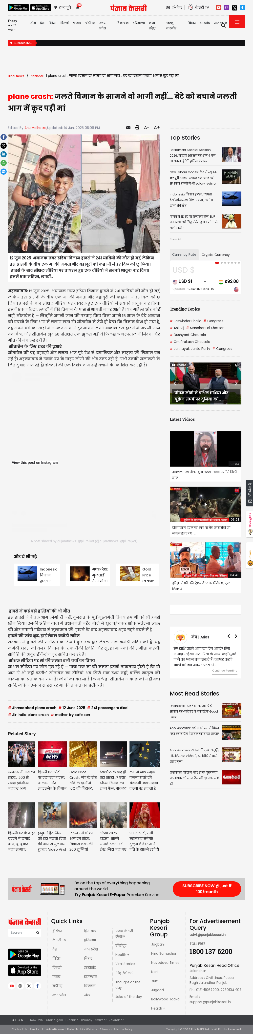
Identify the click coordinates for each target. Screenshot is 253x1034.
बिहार (192, 23)
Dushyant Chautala (188, 335)
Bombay (86, 1020)
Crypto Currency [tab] (216, 255)
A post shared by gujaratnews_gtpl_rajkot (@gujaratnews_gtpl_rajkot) (84, 541)
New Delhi (36, 1020)
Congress (213, 321)
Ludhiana (72, 1020)
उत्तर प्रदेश (102, 25)
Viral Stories (125, 964)
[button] (175, 383)
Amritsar (100, 1020)
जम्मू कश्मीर (171, 25)
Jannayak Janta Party (190, 348)
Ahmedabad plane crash (32, 708)
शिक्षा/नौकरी (124, 973)
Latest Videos (182, 419)
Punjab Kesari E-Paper (104, 895)
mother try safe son (70, 715)
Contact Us (19, 1029)
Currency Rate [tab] (184, 254)
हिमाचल (90, 931)
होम (33, 23)
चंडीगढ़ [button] (90, 23)
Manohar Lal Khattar (205, 328)
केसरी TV (59, 940)
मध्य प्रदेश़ (152, 25)
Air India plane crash (28, 715)
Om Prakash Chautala (190, 341)
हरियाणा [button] (139, 23)
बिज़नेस (89, 986)
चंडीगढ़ (57, 986)
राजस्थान (90, 976)
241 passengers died (107, 708)
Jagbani (158, 944)
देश (54, 949)
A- (146, 127)
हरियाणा (90, 940)
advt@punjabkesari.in (208, 934)
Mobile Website (86, 1029)
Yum (154, 981)
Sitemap (105, 1029)
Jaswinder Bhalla (185, 321)
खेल (87, 995)
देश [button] (42, 23)
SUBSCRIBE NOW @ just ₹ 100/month (207, 889)
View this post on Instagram (35, 462)
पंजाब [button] (77, 23)
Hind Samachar (163, 953)
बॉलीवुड (120, 945)
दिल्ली (64, 23)
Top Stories (185, 138)
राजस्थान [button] (220, 23)
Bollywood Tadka (165, 999)
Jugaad (157, 990)
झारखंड (205, 23)
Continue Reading (224, 671)
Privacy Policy (123, 1029)
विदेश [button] (52, 23)
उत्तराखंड (90, 967)
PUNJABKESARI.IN (202, 1029)
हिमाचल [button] (122, 23)
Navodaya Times (165, 962)
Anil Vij (177, 328)
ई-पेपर (57, 931)
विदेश (56, 958)
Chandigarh (54, 1020)
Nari (154, 972)
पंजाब (56, 976)
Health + (122, 954)
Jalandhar (116, 1020)
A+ (157, 127)
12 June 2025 (71, 708)
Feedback (37, 1029)
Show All (175, 239)
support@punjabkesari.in (210, 1002)
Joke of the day (128, 996)
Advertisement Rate (60, 1029)
